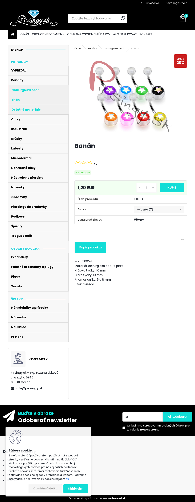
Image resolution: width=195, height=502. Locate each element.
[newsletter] (177, 416)
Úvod (77, 48)
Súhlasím (75, 488)
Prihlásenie (152, 3)
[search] (123, 18)
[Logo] (34, 18)
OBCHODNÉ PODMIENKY (48, 34)
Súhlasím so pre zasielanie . (158, 427)
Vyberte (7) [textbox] (145, 209)
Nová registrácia (176, 3)
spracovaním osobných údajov (164, 425)
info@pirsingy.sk (29, 388)
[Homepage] (12, 34)
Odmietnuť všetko (45, 488)
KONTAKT (146, 34)
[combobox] (159, 209)
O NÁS (24, 34)
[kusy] (146, 187)
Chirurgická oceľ (114, 48)
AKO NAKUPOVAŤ (125, 34)
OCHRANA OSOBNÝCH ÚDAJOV (88, 34)
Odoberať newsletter (48, 420)
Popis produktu (90, 247)
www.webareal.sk (113, 498)
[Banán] (130, 96)
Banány (92, 48)
